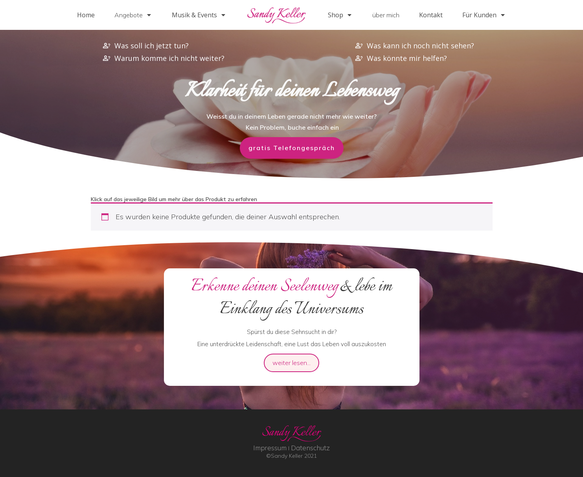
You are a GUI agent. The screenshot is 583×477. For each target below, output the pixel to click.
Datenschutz (310, 448)
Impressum (270, 448)
